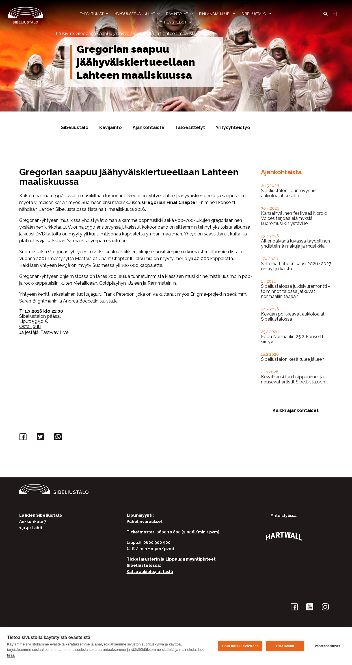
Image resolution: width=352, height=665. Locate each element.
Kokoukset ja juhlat (137, 14)
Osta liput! (30, 326)
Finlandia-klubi (217, 14)
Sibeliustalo (256, 14)
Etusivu (63, 33)
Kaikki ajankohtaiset (296, 410)
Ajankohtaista (148, 127)
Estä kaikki (285, 646)
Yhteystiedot (176, 22)
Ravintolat (179, 14)
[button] (325, 14)
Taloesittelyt (190, 127)
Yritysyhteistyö (233, 127)
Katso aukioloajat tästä (150, 571)
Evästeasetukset (326, 646)
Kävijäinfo (110, 127)
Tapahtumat (94, 14)
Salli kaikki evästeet (240, 646)
